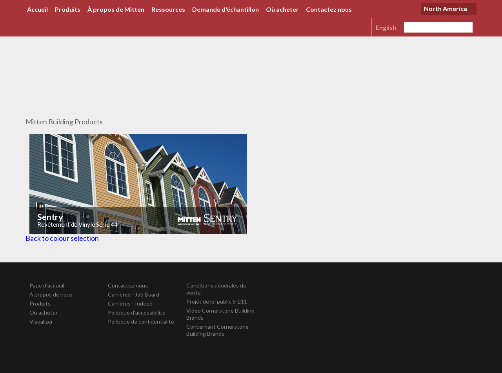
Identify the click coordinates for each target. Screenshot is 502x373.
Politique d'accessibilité (137, 312)
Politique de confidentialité (141, 321)
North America (445, 8)
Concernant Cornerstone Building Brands (217, 330)
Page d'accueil (46, 285)
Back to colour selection (62, 238)
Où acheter (282, 9)
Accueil (37, 9)
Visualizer (41, 321)
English (386, 27)
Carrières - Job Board (133, 294)
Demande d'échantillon (225, 9)
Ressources (168, 9)
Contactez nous (329, 9)
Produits (67, 9)
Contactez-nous (128, 285)
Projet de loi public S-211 (216, 301)
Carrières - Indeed (130, 303)
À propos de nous (51, 294)
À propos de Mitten (115, 9)
